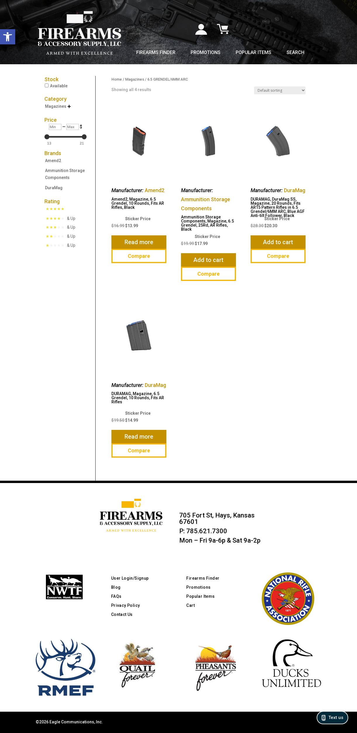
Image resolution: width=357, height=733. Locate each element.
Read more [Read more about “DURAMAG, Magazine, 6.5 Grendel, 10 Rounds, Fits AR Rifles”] (139, 436)
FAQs (116, 596)
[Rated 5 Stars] (56, 209)
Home (116, 79)
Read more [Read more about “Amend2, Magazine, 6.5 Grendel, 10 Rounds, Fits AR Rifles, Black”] (139, 242)
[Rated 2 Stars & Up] (60, 236)
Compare (139, 256)
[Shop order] (280, 90)
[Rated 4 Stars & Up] (60, 218)
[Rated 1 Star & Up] (60, 245)
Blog (116, 587)
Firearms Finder (155, 53)
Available (59, 86)
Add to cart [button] (208, 259)
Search (295, 53)
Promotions (205, 53)
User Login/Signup (130, 578)
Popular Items (253, 53)
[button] (7, 36)
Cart (190, 605)
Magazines (134, 79)
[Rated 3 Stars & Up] (60, 227)
